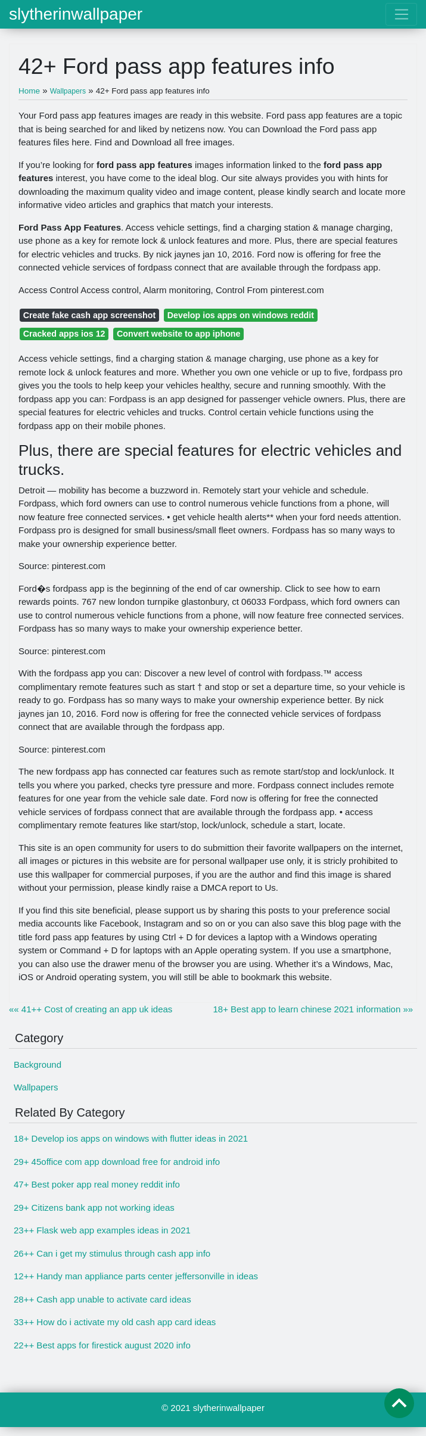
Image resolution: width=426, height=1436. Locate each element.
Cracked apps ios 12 (64, 333)
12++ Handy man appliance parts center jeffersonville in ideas (136, 1276)
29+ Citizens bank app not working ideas (94, 1207)
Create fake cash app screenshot (89, 315)
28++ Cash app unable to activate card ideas (102, 1299)
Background (37, 1064)
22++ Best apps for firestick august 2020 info (102, 1345)
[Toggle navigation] (401, 14)
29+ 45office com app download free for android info (117, 1162)
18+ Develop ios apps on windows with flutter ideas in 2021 (131, 1138)
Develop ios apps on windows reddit (240, 315)
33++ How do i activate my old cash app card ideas (115, 1322)
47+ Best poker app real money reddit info (97, 1184)
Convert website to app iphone (178, 333)
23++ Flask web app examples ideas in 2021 (102, 1230)
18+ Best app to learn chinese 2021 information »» (313, 1009)
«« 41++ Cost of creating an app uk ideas (90, 1009)
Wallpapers (36, 1087)
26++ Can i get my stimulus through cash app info (112, 1253)
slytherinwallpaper (75, 14)
